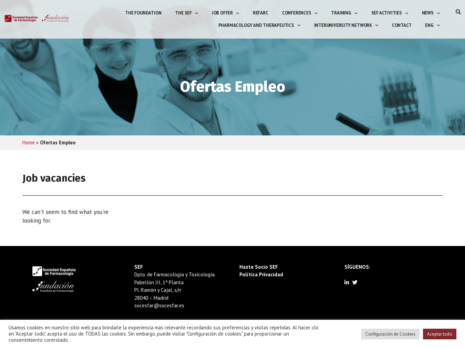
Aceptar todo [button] (439, 334)
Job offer (225, 13)
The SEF (186, 13)
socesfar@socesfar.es (159, 305)
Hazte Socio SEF (258, 267)
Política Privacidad (261, 274)
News (431, 13)
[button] (458, 12)
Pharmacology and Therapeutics (259, 25)
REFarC (260, 13)
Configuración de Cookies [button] (390, 334)
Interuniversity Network (346, 25)
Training (344, 13)
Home (28, 142)
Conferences (300, 13)
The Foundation (143, 13)
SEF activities (389, 13)
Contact (402, 25)
